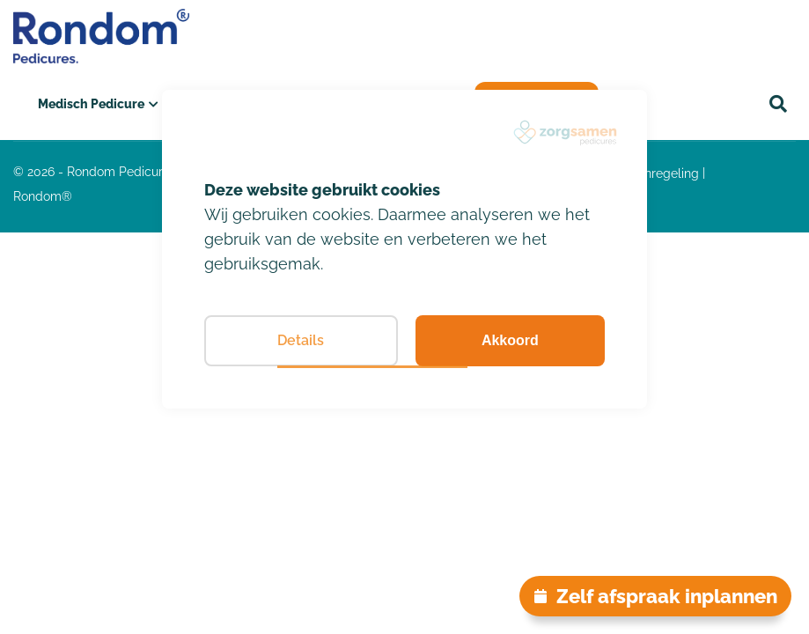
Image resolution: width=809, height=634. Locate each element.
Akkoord (510, 340)
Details (300, 340)
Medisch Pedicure (91, 104)
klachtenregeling (650, 173)
